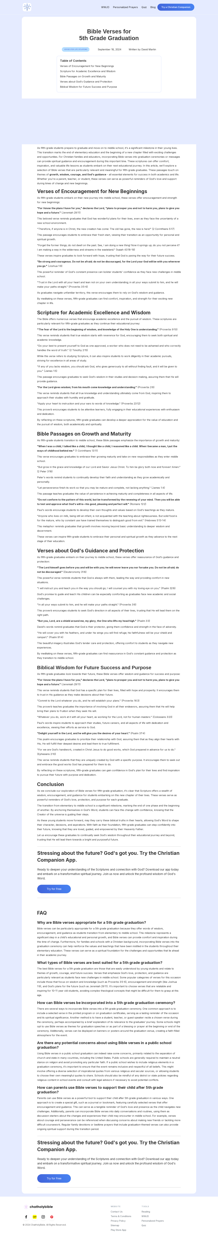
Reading (146, 1211)
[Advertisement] (109, 121)
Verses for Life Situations (75, 49)
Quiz (144, 7)
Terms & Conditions (121, 1216)
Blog (153, 7)
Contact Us (117, 1211)
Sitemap (115, 1225)
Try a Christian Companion (175, 7)
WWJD (105, 7)
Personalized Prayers (125, 7)
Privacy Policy (118, 1220)
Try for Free (54, 889)
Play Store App (118, 1229)
